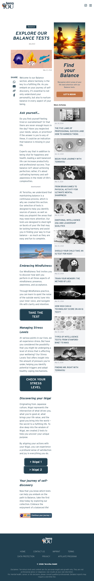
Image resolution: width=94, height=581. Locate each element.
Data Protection (26, 556)
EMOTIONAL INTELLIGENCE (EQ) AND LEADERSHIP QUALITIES (67, 223)
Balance (31, 27)
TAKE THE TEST (35, 314)
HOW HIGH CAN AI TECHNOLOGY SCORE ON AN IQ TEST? (69, 309)
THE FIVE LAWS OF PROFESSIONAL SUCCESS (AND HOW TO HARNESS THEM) (69, 131)
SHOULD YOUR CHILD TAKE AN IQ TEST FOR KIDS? (69, 252)
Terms (71, 551)
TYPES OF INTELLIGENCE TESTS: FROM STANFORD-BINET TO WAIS (67, 340)
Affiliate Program (67, 556)
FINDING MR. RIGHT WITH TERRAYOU (66, 368)
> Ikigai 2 (35, 469)
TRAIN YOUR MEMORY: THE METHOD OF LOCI (67, 280)
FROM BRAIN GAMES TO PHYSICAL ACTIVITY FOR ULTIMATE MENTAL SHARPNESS (66, 191)
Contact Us (39, 551)
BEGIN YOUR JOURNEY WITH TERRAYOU (68, 160)
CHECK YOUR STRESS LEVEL (35, 383)
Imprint (56, 551)
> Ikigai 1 (36, 462)
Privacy (46, 556)
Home (22, 551)
